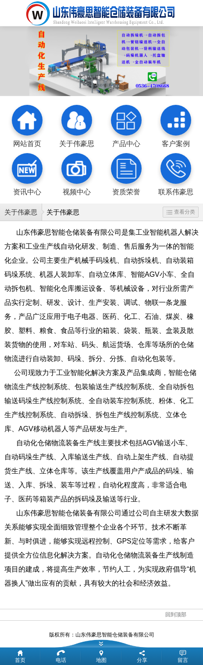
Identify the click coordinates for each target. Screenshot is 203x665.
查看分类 (181, 212)
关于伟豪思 (20, 212)
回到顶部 (175, 614)
